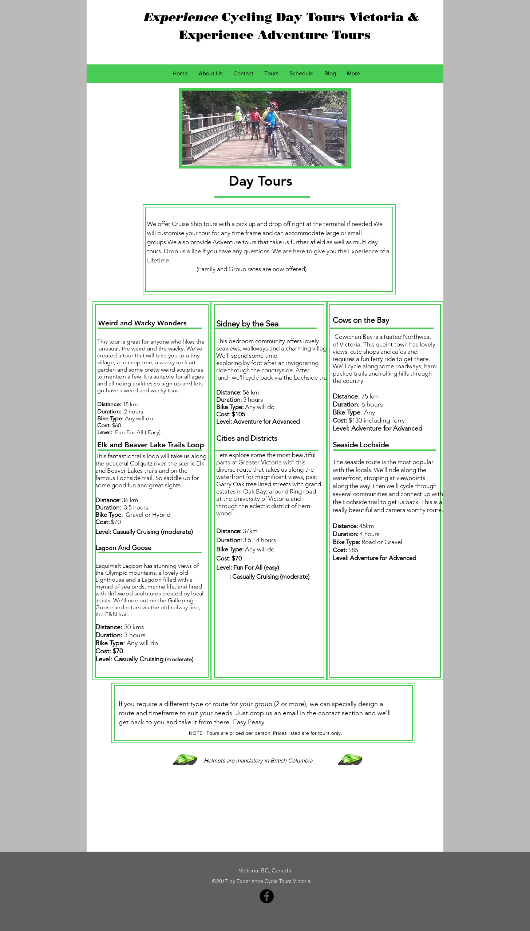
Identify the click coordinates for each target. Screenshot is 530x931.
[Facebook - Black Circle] (267, 896)
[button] (271, 73)
